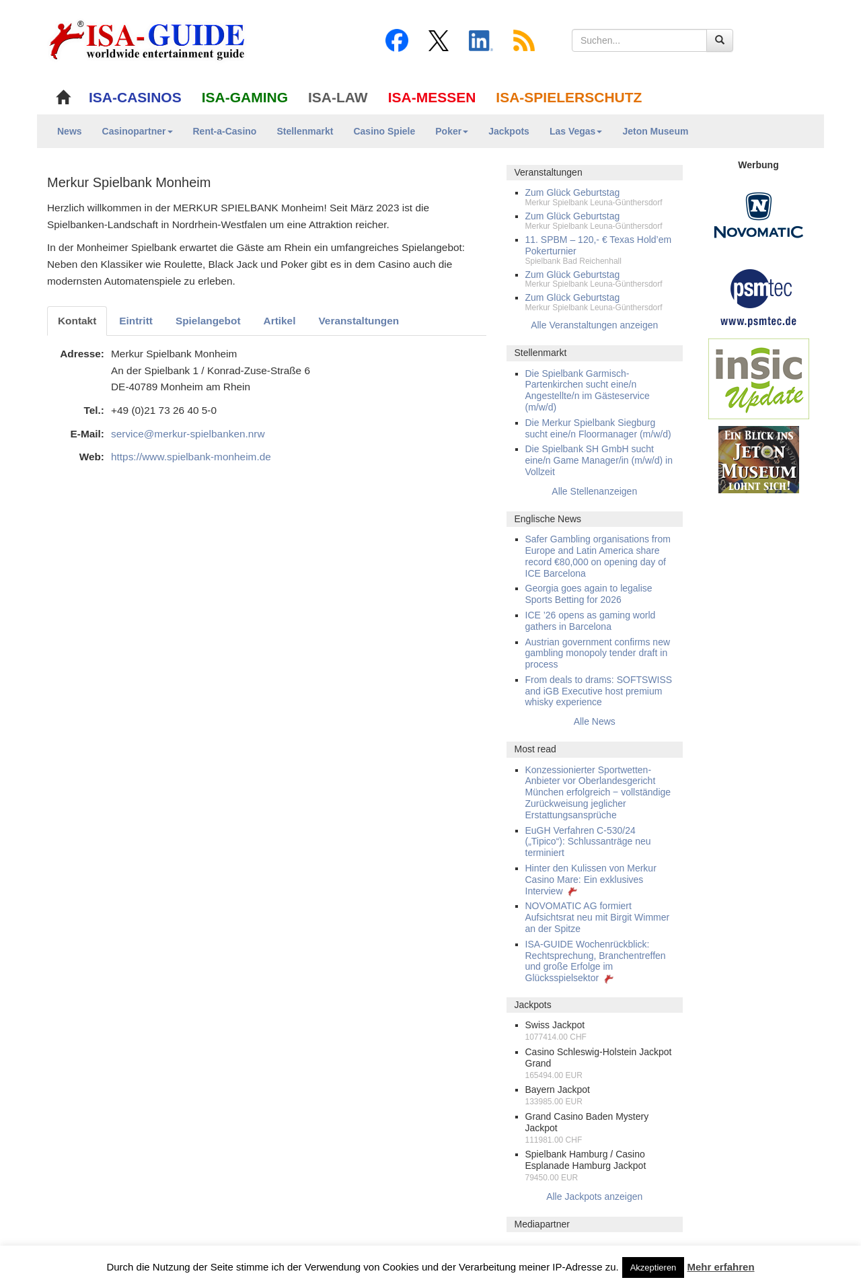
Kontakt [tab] (77, 320)
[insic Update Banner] (758, 378)
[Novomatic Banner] (758, 214)
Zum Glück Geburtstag (572, 192)
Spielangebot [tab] (208, 320)
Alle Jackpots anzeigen (594, 1196)
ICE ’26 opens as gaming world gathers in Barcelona (590, 621)
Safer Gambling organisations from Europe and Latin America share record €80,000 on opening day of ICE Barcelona (598, 556)
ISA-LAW (338, 97)
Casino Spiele (384, 131)
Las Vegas (576, 131)
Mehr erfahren (721, 1267)
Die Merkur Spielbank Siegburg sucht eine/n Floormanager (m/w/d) (598, 428)
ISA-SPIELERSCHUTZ (569, 97)
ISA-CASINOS (135, 97)
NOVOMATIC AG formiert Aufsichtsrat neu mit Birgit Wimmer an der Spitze (597, 917)
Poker (451, 131)
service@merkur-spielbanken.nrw (188, 433)
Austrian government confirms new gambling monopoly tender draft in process (598, 653)
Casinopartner (137, 131)
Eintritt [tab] (136, 320)
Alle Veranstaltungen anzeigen (594, 325)
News (69, 131)
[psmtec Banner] (758, 296)
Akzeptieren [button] (653, 1267)
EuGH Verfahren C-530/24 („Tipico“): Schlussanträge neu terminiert (588, 842)
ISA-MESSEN (432, 97)
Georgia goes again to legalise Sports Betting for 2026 (588, 594)
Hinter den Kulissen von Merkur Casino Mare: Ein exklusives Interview (591, 879)
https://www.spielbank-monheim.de (191, 456)
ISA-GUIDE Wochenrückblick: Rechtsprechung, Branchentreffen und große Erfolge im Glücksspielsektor (595, 961)
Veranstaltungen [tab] (358, 320)
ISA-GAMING (245, 97)
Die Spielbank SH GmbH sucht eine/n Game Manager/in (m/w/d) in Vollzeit (599, 460)
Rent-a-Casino (225, 131)
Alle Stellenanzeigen (594, 491)
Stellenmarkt (304, 131)
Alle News (594, 721)
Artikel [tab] (280, 320)
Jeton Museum (655, 131)
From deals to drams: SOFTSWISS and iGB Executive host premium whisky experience (599, 691)
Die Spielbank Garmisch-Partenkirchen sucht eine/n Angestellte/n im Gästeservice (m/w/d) (587, 390)
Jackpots (508, 131)
